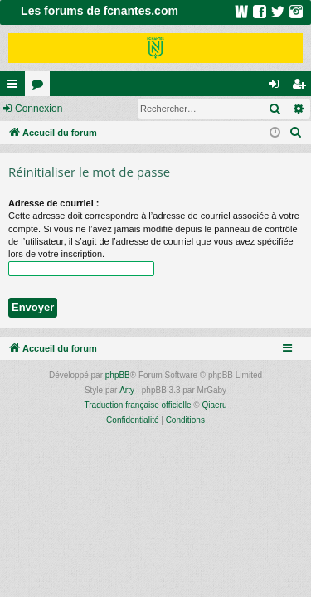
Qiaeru (214, 405)
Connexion (38, 108)
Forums (41, 87)
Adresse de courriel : (53, 203)
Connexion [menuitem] (277, 87)
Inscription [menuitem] (302, 87)
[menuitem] (296, 133)
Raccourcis (16, 87)
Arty (126, 390)
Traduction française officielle (138, 405)
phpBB (117, 375)
